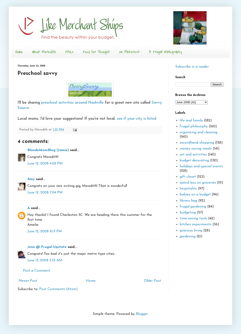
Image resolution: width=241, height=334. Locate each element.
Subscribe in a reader (192, 67)
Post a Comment (36, 271)
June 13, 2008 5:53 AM (44, 260)
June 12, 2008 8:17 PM (44, 231)
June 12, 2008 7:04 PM (45, 192)
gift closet (188, 177)
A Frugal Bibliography (165, 52)
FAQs (69, 52)
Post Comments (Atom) (58, 289)
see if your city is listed (136, 119)
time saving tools (193, 218)
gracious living (191, 230)
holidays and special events (201, 166)
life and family (191, 120)
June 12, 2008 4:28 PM (45, 163)
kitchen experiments (195, 224)
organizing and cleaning (198, 132)
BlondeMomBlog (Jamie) (48, 150)
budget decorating (194, 160)
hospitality (188, 188)
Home (19, 52)
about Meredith (44, 52)
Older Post (152, 281)
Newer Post (28, 281)
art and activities (193, 154)
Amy (31, 179)
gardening (187, 236)
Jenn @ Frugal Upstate (47, 247)
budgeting (188, 212)
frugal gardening (193, 206)
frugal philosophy (194, 126)
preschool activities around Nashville (73, 103)
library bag (188, 200)
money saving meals (196, 148)
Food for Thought (96, 52)
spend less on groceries (198, 182)
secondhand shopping (197, 142)
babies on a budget (195, 194)
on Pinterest (129, 52)
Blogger (142, 314)
